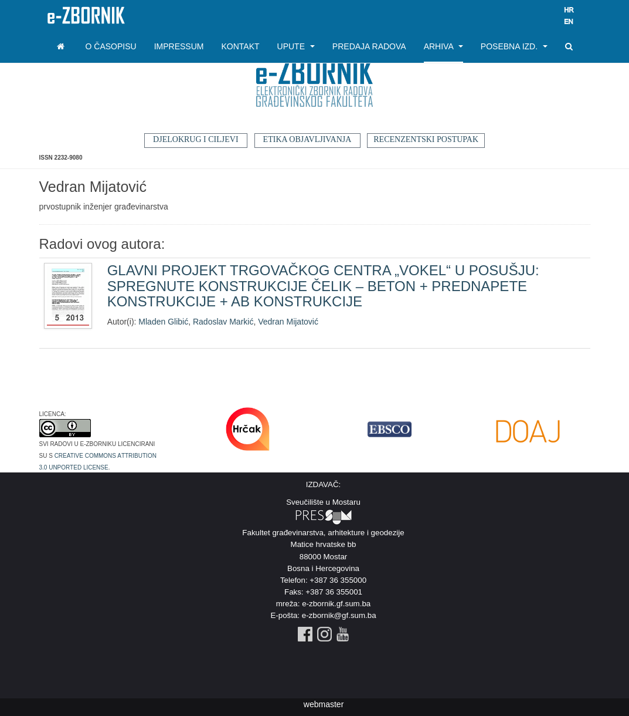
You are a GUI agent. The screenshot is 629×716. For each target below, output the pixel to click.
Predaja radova (369, 46)
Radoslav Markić (223, 321)
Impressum (179, 46)
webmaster (324, 704)
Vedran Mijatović (288, 321)
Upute (296, 46)
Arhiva (443, 46)
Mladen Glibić (163, 321)
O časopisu (111, 46)
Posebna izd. (514, 46)
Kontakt (240, 46)
